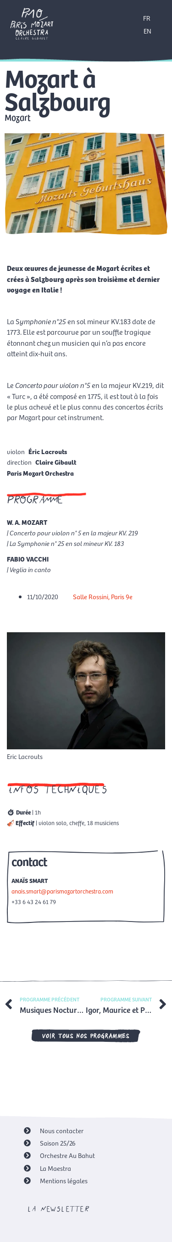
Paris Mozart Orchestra (40, 473)
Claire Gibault (55, 462)
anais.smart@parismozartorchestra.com (62, 891)
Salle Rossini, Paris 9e (103, 596)
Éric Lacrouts (47, 451)
